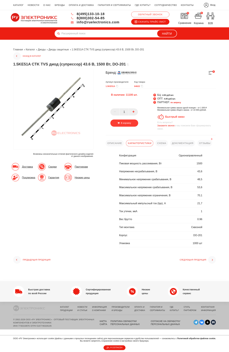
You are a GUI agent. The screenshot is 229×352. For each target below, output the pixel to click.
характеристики (140, 143)
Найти (167, 33)
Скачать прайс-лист (150, 21)
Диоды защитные (59, 49)
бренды (60, 5)
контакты (187, 5)
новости (33, 5)
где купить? (142, 5)
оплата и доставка (81, 5)
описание (114, 143)
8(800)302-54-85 (86, 18)
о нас (47, 5)
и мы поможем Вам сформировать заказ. (186, 125)
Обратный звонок (150, 14)
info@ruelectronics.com (94, 22)
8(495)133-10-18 (86, 14)
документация (183, 143)
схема (161, 143)
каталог (18, 5)
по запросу (175, 102)
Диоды (42, 49)
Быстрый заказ (174, 116)
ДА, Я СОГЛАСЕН (114, 347)
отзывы (205, 143)
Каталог (30, 49)
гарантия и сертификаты (114, 5)
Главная (18, 49)
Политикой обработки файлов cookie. (196, 338)
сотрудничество (165, 5)
